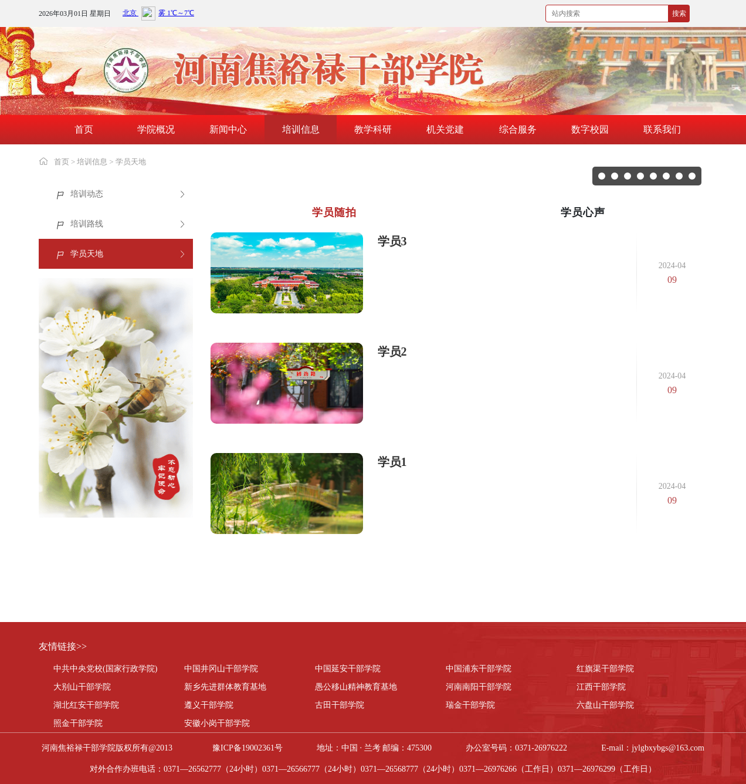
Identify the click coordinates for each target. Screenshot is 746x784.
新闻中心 (228, 129)
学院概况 (156, 129)
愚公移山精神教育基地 (356, 686)
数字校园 (590, 129)
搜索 (679, 13)
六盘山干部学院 (605, 705)
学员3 (392, 241)
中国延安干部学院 (348, 668)
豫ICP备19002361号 (247, 748)
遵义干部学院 (208, 705)
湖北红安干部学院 (86, 705)
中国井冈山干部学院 (221, 668)
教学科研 (373, 129)
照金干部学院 (78, 723)
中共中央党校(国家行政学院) (105, 668)
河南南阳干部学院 (478, 686)
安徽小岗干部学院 (217, 723)
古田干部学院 (339, 705)
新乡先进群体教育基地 (225, 686)
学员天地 (131, 161)
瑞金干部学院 (470, 705)
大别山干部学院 (82, 686)
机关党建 (445, 129)
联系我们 (662, 129)
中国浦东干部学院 (478, 668)
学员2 (392, 351)
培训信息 (301, 129)
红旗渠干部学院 (605, 668)
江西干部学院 (601, 686)
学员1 (392, 461)
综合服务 (518, 129)
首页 (83, 129)
